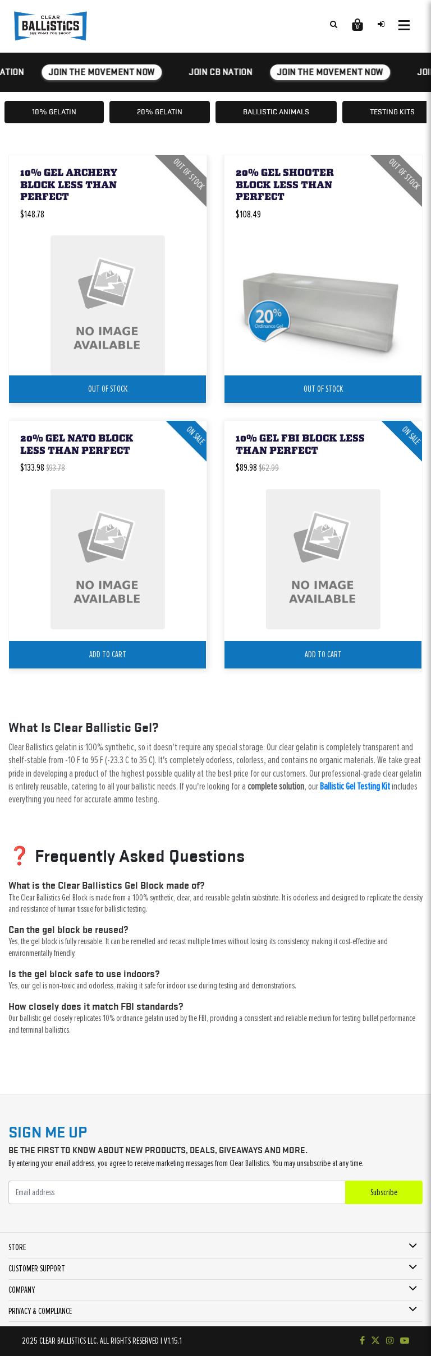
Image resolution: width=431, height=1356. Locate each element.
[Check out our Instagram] (390, 1340)
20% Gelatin (159, 111)
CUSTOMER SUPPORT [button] (36, 1268)
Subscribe (383, 1192)
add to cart (107, 654)
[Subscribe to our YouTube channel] (404, 1340)
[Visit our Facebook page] (362, 1340)
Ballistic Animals (276, 111)
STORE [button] (17, 1247)
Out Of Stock (107, 388)
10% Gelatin (54, 111)
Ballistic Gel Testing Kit (355, 787)
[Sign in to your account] (381, 24)
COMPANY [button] (21, 1289)
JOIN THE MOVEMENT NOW (103, 72)
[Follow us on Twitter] (375, 1340)
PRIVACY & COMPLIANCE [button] (40, 1311)
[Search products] (333, 24)
